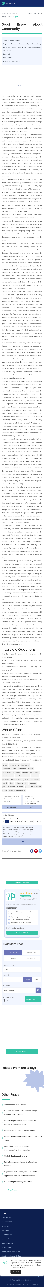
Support (20, 787)
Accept (16, 1271)
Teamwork (21, 47)
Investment (34, 772)
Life (26, 783)
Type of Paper (8, 965)
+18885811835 (29, 1280)
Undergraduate (31, 952)
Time (11, 783)
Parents (5, 779)
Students (7, 50)
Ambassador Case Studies (15, 1105)
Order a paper (22, 1051)
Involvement (16, 779)
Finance (26, 776)
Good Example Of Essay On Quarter (18, 1182)
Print (4, 787)
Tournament (36, 787)
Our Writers (6, 1230)
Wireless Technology (17, 790)
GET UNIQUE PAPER (22, 882)
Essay (17, 40)
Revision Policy (7, 1247)
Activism (35, 776)
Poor (27, 787)
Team (29, 47)
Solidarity (19, 783)
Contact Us (6, 1217)
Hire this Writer (22, 933)
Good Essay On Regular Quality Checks (19, 1130)
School (25, 772)
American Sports (10, 47)
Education (36, 47)
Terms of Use (7, 1235)
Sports (13, 44)
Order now (22, 86)
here (23, 1267)
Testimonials (7, 1222)
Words (36, 979)
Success (11, 787)
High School (34, 779)
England (33, 783)
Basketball (36, 44)
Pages (28, 979)
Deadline (6, 985)
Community (24, 44)
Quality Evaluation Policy (11, 1256)
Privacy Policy (7, 1239)
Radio (4, 790)
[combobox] (22, 969)
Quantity (6, 975)
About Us (5, 1226)
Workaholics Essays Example (15, 1156)
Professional (31, 958)
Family (5, 783)
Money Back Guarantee (11, 1252)
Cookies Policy (7, 1243)
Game (25, 779)
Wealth (18, 776)
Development (7, 776)
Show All (12, 1190)
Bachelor (13, 958)
